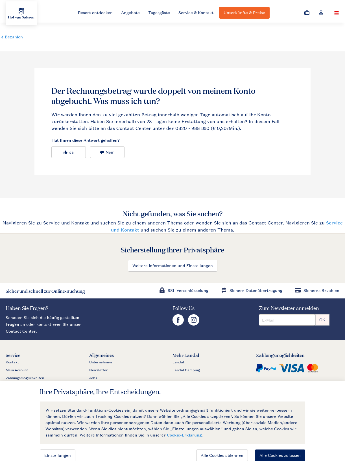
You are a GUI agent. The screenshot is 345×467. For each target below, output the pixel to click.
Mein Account (17, 370)
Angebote (130, 12)
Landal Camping (186, 370)
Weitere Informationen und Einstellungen (172, 265)
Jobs (93, 378)
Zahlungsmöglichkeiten (25, 378)
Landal (178, 362)
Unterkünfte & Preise (244, 12)
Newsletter (98, 370)
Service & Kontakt (195, 12)
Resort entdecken (95, 12)
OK (322, 319)
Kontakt (12, 362)
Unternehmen (100, 362)
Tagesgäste (159, 12)
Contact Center (21, 331)
